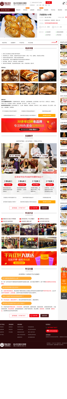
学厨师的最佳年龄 (47, 197)
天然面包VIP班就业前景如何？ (28, 111)
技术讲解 (22, 184)
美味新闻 (46, 9)
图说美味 (60, 9)
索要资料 (44, 208)
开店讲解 (8, 184)
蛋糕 (46, 5)
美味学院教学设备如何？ (28, 197)
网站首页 (18, 9)
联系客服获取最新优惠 (51, 23)
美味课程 (25, 9)
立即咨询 (53, 42)
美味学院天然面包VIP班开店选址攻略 (28, 202)
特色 (49, 5)
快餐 (43, 5)
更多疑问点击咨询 (47, 115)
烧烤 (40, 5)
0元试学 (64, 277)
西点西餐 (64, 283)
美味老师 (39, 9)
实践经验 (49, 184)
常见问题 (30, 42)
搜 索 (48, 2)
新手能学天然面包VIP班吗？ (9, 201)
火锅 (37, 5)
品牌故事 (32, 9)
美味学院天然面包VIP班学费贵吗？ (28, 115)
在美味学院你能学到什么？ (10, 115)
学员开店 (21, 42)
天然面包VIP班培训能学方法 (9, 197)
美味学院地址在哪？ (47, 111)
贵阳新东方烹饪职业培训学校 (52, 336)
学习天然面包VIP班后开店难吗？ (9, 111)
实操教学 (13, 42)
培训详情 (4, 42)
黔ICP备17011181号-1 (58, 344)
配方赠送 (35, 184)
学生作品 (53, 9)
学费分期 (64, 290)
